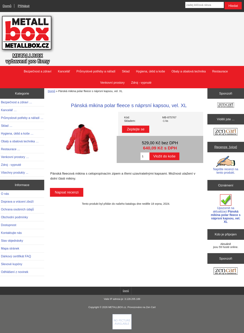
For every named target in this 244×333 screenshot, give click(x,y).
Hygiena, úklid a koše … (17, 133)
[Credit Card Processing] (122, 328)
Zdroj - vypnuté (141, 82)
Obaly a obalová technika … (20, 141)
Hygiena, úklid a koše (150, 71)
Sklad (126, 71)
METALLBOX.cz (117, 307)
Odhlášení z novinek (14, 272)
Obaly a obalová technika (189, 71)
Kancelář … (9, 110)
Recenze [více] (225, 147)
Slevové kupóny (11, 264)
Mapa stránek (10, 248)
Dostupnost (8, 225)
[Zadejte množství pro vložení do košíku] (144, 156)
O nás (5, 193)
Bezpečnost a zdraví (37, 71)
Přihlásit (23, 6)
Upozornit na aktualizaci (226, 208)
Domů (7, 6)
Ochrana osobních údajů (17, 209)
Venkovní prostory (112, 82)
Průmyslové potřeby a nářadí (96, 71)
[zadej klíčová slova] (204, 5)
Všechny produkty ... (14, 172)
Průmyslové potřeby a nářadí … (22, 118)
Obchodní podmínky (14, 217)
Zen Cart (151, 307)
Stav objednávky (12, 240)
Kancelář (64, 71)
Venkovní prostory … (15, 157)
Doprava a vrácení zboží (17, 201)
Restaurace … (10, 149)
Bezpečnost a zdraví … (16, 102)
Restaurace (220, 71)
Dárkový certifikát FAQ (16, 256)
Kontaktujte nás (11, 232)
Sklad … (6, 125)
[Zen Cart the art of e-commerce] (225, 105)
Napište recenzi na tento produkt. (225, 165)
